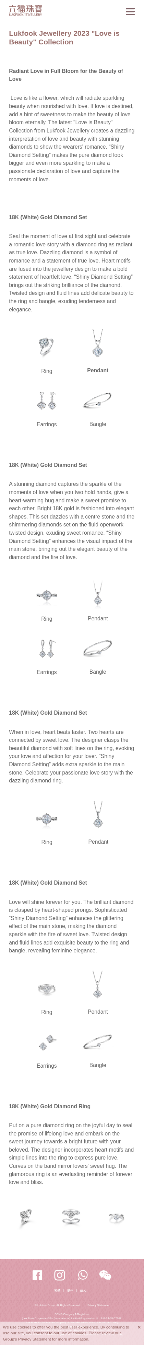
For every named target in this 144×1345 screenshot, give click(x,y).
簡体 (70, 1290)
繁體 (57, 1290)
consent (41, 1333)
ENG (83, 1290)
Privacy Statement (98, 1305)
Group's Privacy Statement (27, 1339)
